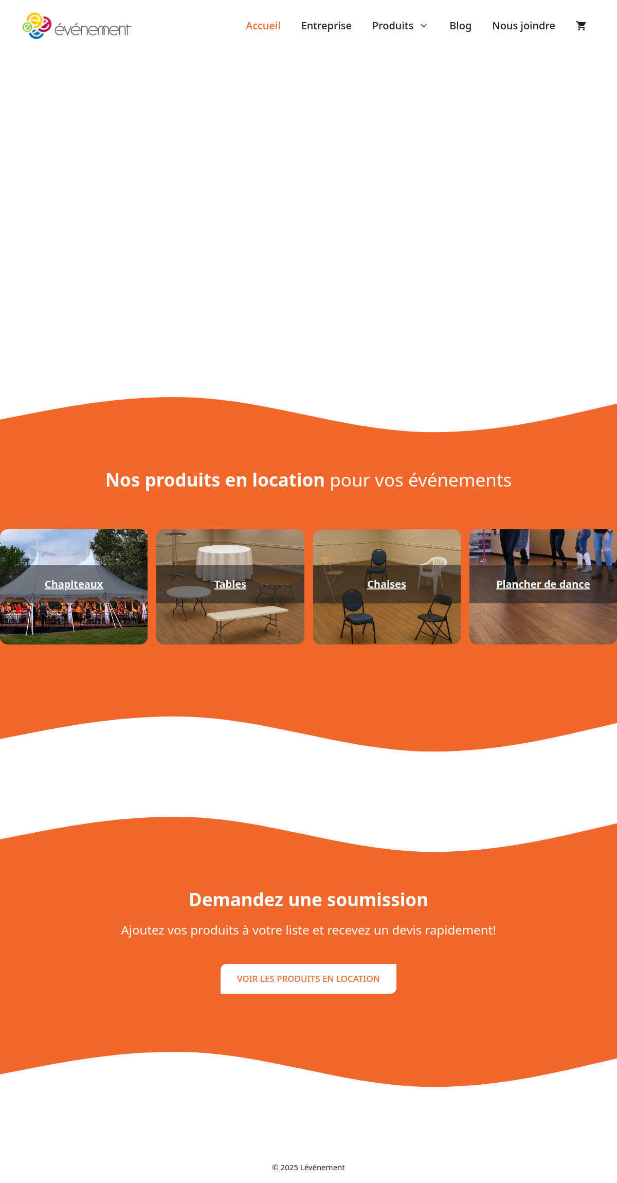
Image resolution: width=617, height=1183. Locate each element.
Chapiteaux (74, 584)
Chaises (386, 584)
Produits (405, 25)
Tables (230, 584)
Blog (460, 25)
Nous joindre (523, 25)
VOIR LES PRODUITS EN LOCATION (308, 978)
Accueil (263, 25)
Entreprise (326, 25)
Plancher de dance (543, 584)
